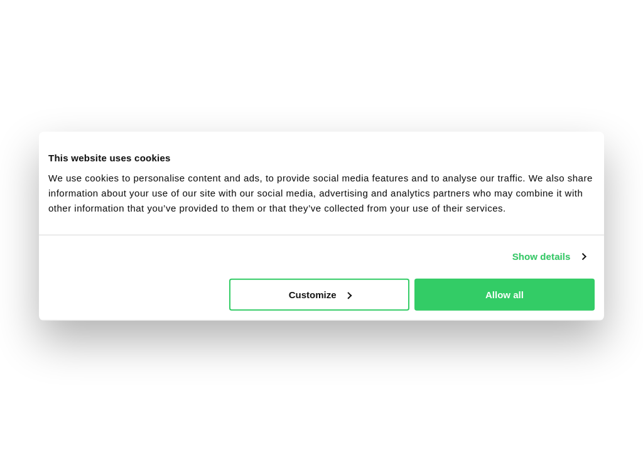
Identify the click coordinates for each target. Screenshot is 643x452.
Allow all (504, 294)
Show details (541, 256)
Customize (320, 294)
